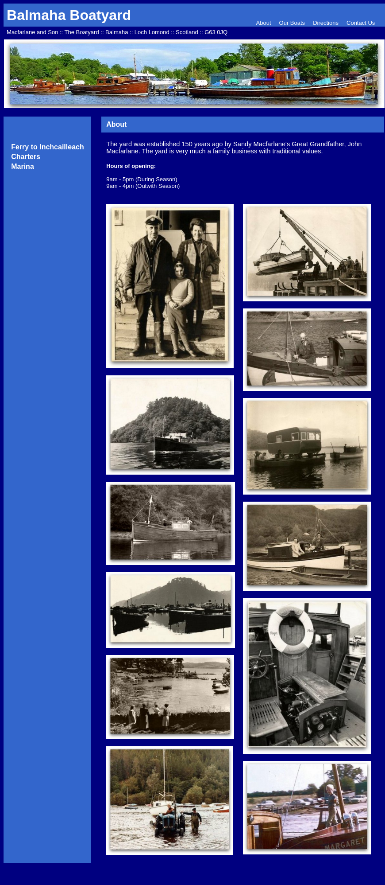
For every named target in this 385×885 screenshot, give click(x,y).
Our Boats (292, 22)
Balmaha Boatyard (69, 15)
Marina (22, 166)
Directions (326, 22)
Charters (25, 156)
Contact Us (360, 22)
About (264, 22)
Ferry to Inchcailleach (47, 147)
